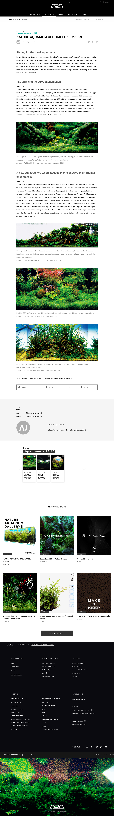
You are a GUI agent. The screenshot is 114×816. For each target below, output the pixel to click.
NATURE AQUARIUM (34, 14)
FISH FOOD (14, 729)
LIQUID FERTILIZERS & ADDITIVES (20, 719)
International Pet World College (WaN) (82, 713)
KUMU (43, 709)
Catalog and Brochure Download (80, 670)
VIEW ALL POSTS (56, 633)
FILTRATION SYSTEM (16, 709)
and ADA (44, 726)
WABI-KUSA (45, 702)
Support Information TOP (78, 663)
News (12, 663)
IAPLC (43, 673)
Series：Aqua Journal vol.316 (26, 33)
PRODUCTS (60, 14)
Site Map (74, 676)
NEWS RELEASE (101, 19)
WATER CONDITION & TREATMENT (20, 722)
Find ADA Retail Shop (16, 675)
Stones (43, 712)
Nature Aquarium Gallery (48, 676)
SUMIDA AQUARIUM (77, 721)
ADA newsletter (15, 666)
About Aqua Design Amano (31, 754)
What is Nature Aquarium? (48, 663)
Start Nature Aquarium (47, 670)
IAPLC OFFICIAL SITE (76, 1)
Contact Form (76, 666)
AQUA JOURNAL (49, 14)
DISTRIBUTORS (72, 14)
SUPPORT (83, 14)
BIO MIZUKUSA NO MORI (48, 706)
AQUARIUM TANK (15, 712)
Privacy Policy (76, 673)
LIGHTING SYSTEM (16, 702)
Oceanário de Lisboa (77, 724)
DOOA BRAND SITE (90, 1)
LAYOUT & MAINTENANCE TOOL (20, 726)
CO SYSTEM (14, 706)
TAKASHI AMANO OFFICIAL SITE (81, 710)
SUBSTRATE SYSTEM (17, 716)
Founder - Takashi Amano (48, 666)
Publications (45, 723)
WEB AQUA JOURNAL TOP (84, 19)
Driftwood (44, 716)
